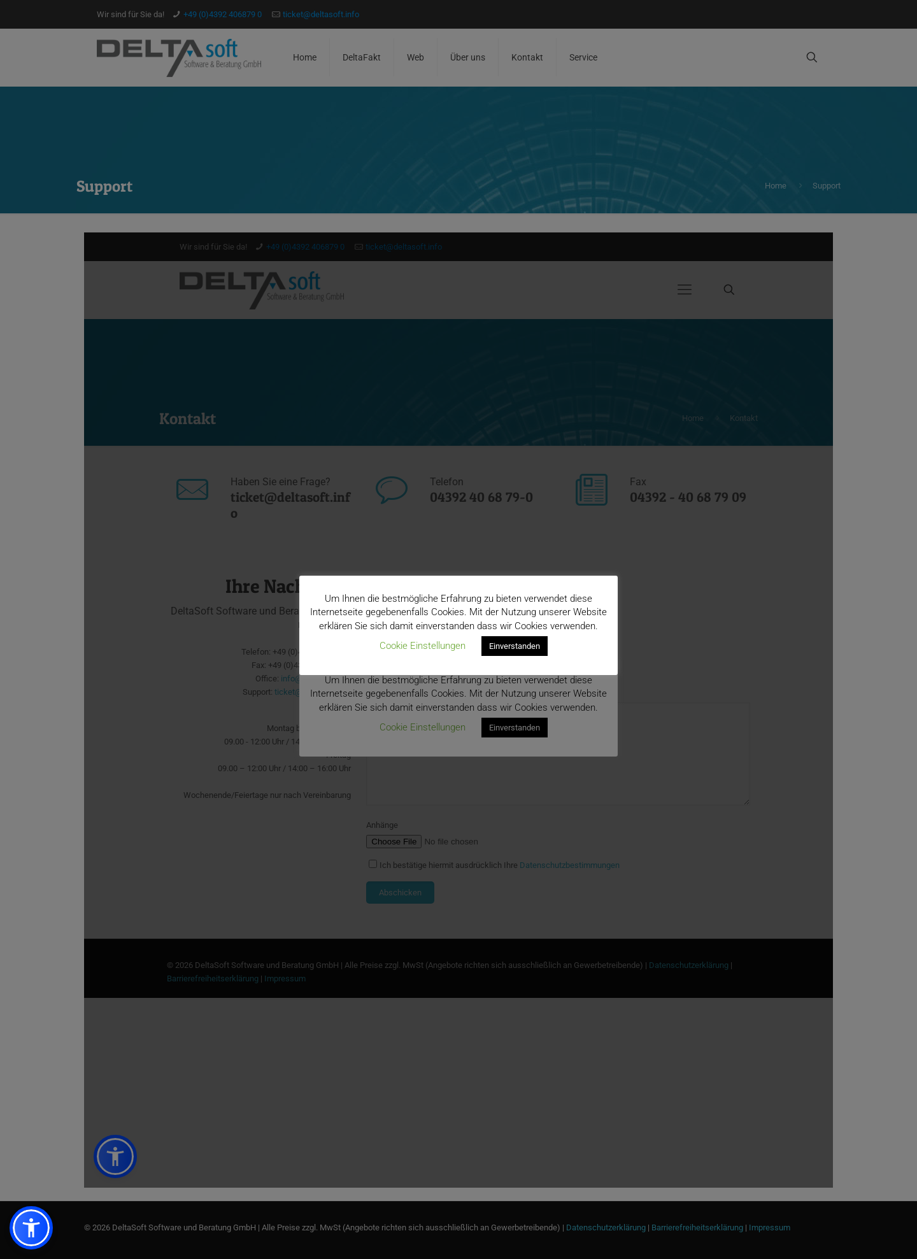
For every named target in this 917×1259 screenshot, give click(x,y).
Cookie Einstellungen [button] (423, 645)
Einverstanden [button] (514, 646)
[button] (31, 1227)
